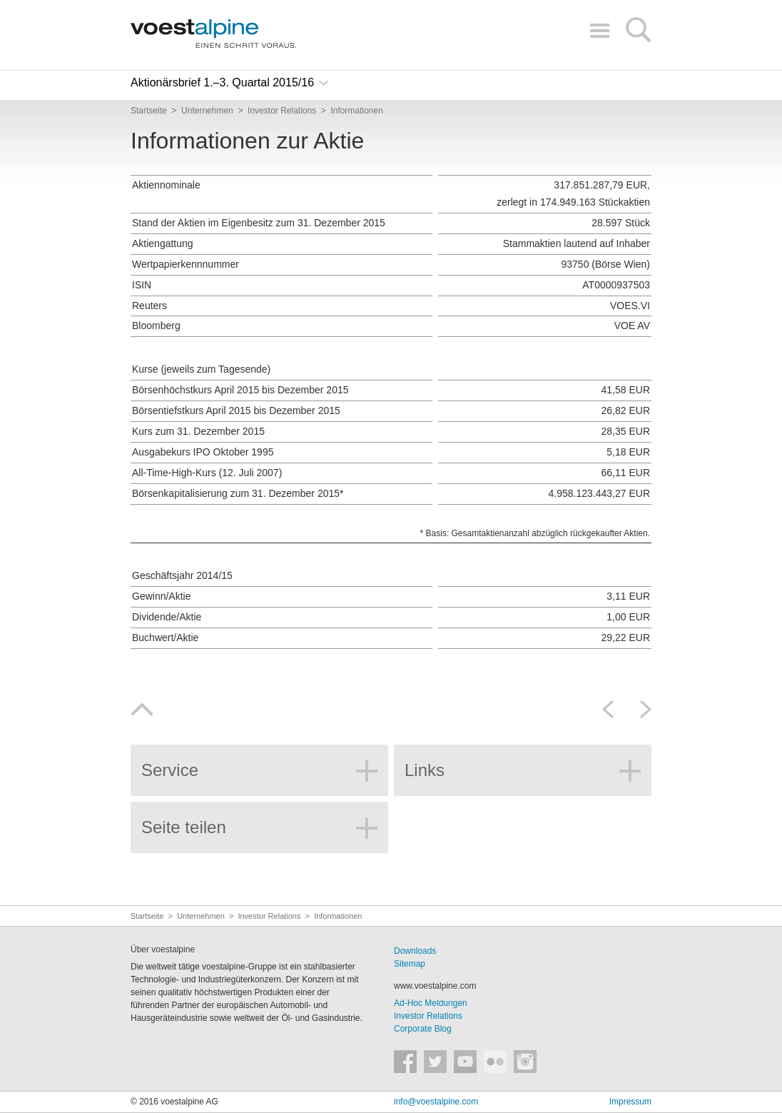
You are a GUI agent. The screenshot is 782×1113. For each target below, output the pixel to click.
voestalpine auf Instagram (525, 1061)
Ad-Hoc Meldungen (430, 1003)
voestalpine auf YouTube (465, 1061)
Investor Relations (428, 1016)
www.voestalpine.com (435, 986)
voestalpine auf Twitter (435, 1061)
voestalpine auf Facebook (405, 1061)
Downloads (415, 951)
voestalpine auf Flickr (495, 1061)
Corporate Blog (423, 1029)
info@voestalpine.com (436, 1102)
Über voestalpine (163, 950)
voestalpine (213, 33)
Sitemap (409, 964)
